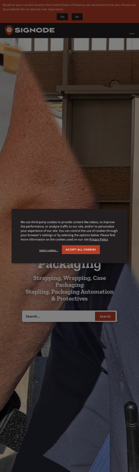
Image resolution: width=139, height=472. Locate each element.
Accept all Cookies (81, 249)
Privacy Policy (98, 239)
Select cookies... (48, 250)
